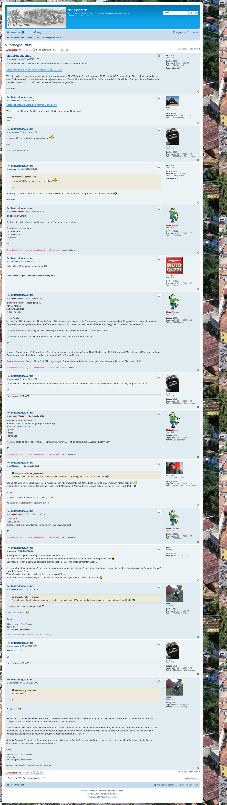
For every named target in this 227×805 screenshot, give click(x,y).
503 (174, 553)
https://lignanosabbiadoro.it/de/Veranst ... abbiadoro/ (31, 105)
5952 (175, 152)
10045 (175, 231)
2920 (175, 61)
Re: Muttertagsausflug (19, 97)
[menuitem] (27, 33)
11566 (175, 281)
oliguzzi (169, 603)
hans (168, 108)
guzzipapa (170, 55)
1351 (175, 113)
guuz (168, 548)
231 (174, 609)
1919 (175, 481)
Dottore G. (170, 275)
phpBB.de (113, 794)
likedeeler (169, 476)
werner (168, 146)
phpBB (93, 791)
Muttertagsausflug (18, 45)
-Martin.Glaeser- (172, 225)
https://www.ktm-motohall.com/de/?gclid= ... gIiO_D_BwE (34, 69)
